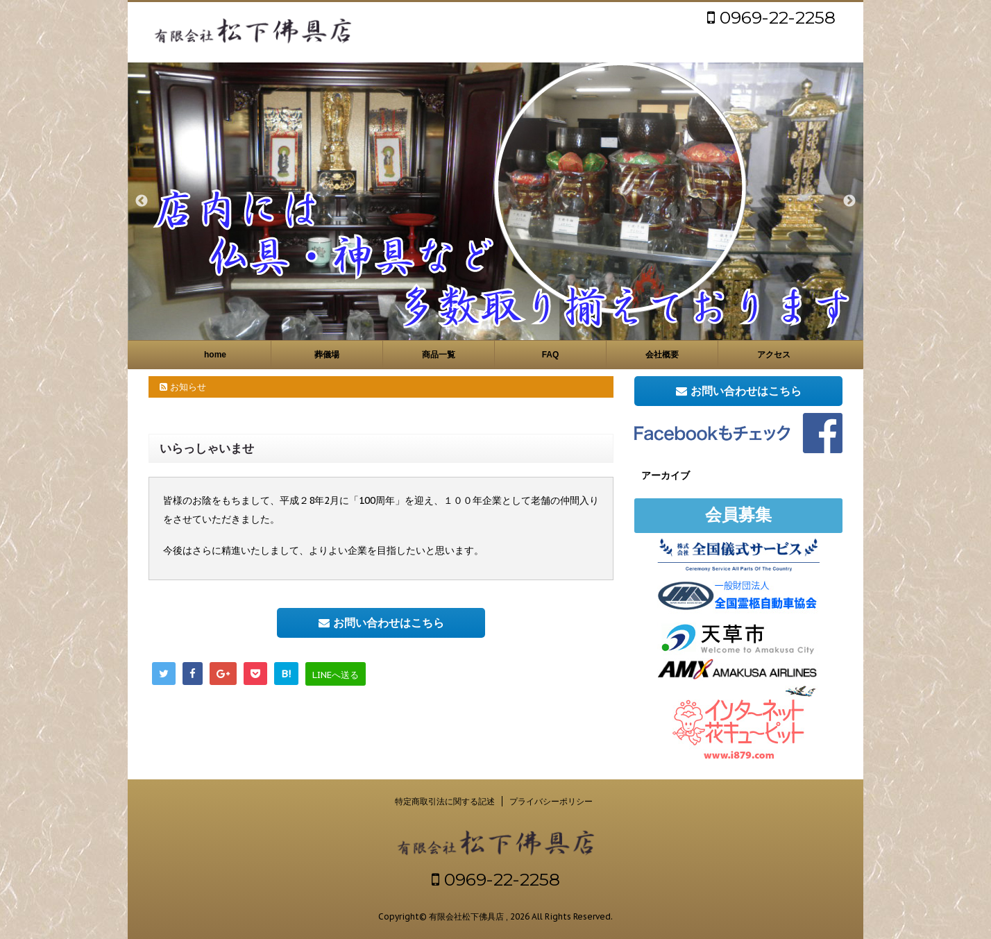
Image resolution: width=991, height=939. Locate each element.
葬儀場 (326, 354)
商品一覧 (438, 354)
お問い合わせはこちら (381, 622)
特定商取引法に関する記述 (445, 801)
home (215, 354)
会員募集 (738, 514)
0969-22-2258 (771, 17)
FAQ (550, 354)
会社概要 (662, 354)
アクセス (773, 354)
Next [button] (849, 201)
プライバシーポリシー (551, 801)
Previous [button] (142, 201)
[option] (495, 201)
